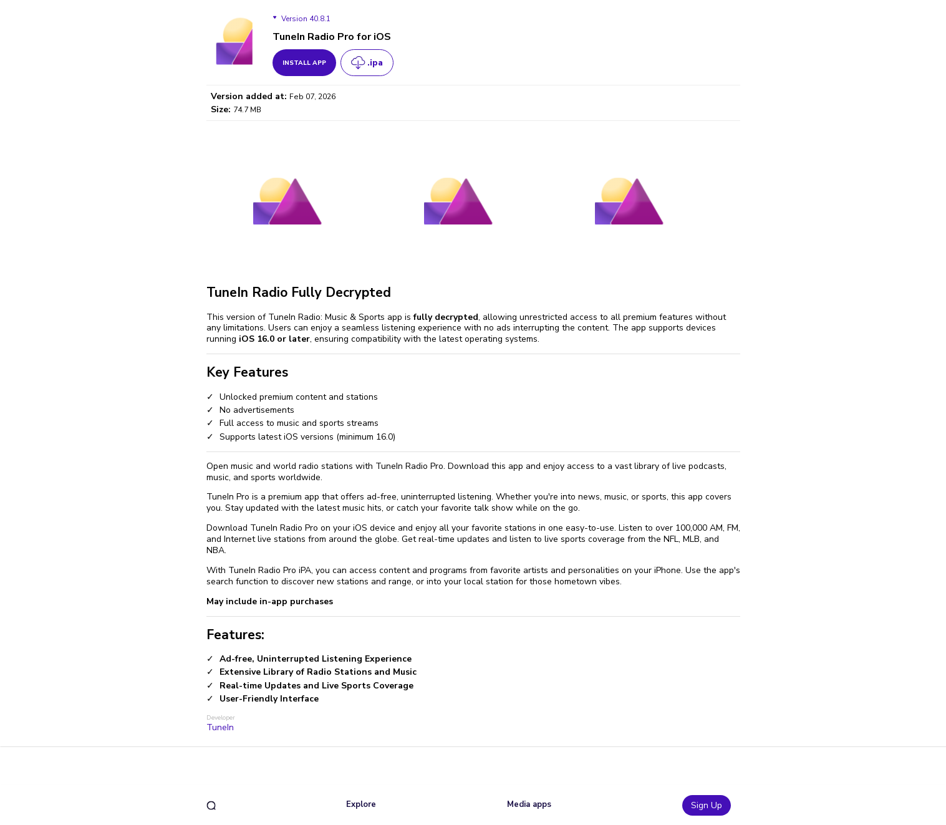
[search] (211, 805)
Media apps (529, 804)
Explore (361, 804)
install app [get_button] (304, 63)
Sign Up (706, 805)
